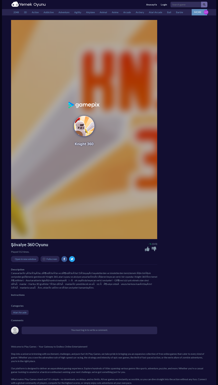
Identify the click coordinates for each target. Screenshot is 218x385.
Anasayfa (151, 4)
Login (164, 4)
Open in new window (25, 259)
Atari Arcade (19, 312)
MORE (197, 12)
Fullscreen (51, 259)
